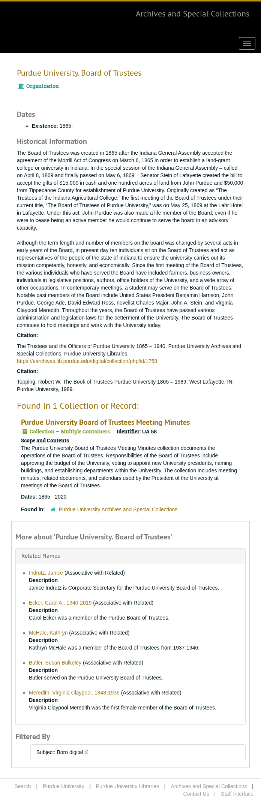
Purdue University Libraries (127, 786)
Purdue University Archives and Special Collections (118, 509)
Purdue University (63, 786)
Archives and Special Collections (192, 13)
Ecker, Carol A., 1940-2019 (60, 603)
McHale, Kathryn (48, 633)
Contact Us (196, 794)
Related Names (40, 555)
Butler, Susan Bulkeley (55, 663)
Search (22, 786)
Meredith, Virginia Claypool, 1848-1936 (74, 693)
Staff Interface (237, 794)
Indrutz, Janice (46, 573)
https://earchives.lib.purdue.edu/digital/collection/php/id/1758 (87, 361)
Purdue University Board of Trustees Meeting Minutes (105, 422)
